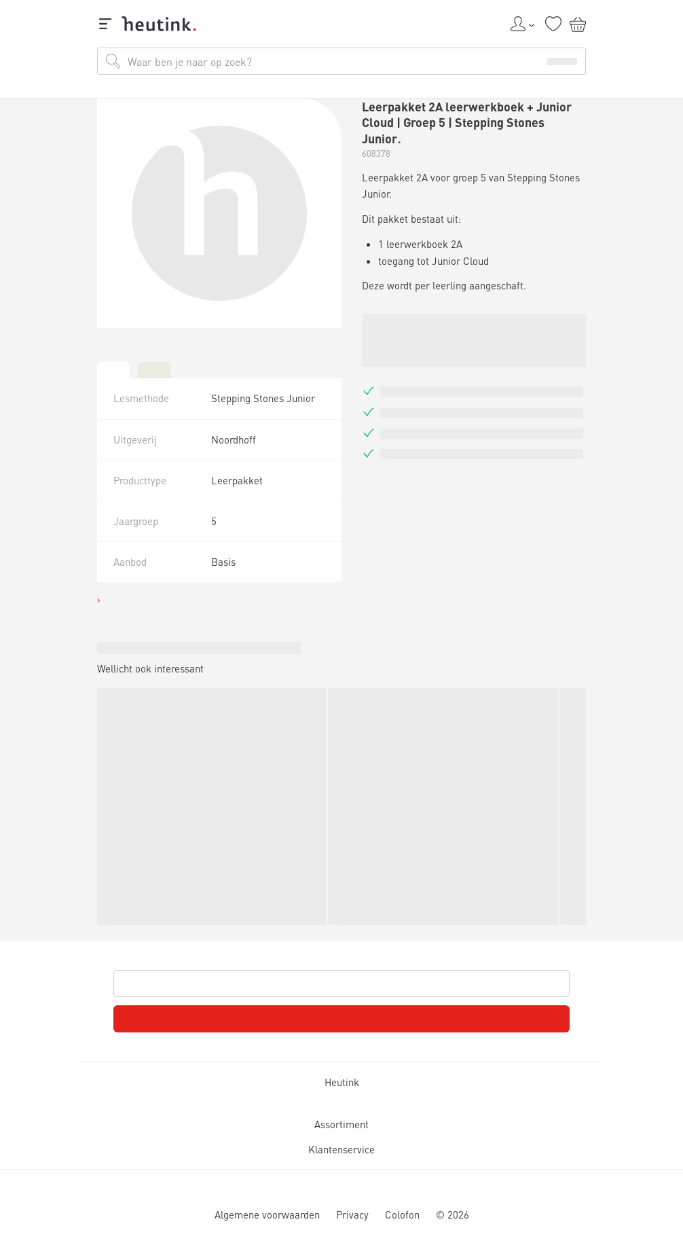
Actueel (58, 831)
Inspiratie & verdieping (91, 812)
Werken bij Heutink (75, 867)
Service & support (72, 855)
